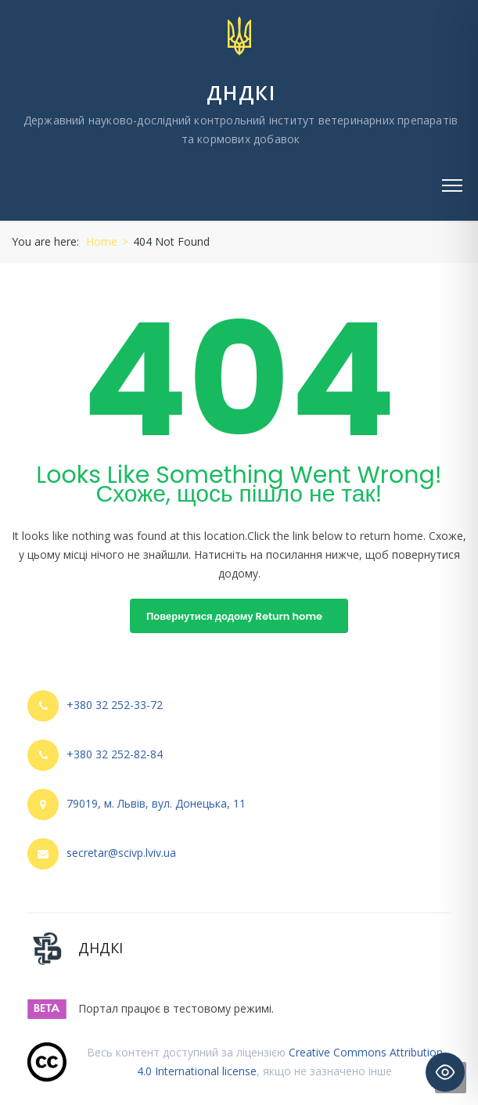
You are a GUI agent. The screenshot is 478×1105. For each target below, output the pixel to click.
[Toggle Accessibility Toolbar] (445, 1072)
